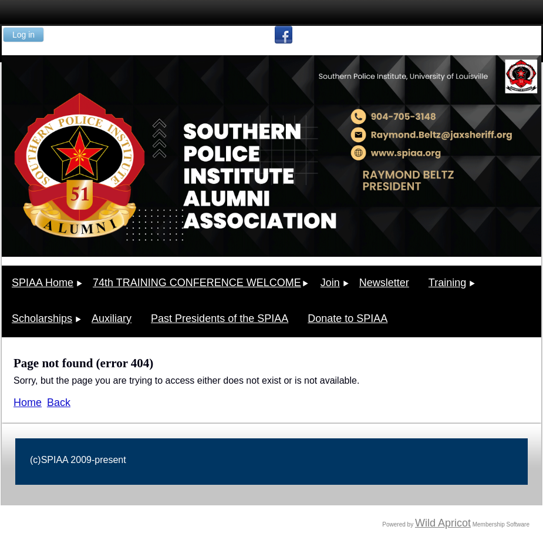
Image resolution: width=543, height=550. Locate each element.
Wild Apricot (443, 523)
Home (28, 402)
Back (58, 402)
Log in (23, 34)
